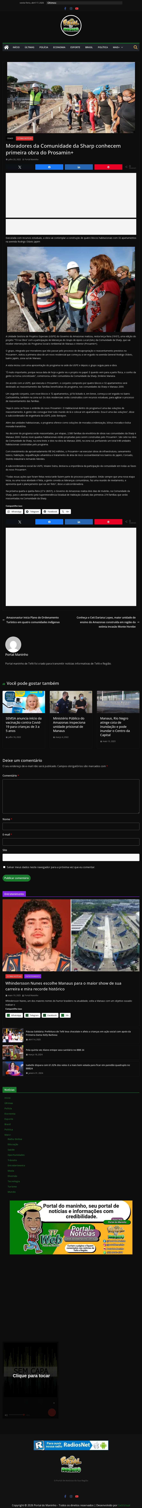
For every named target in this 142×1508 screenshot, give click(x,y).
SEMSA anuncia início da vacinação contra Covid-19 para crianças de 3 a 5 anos (24, 724)
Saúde (11, 1149)
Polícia (43, 47)
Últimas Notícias (24, 138)
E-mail (7, 834)
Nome (7, 819)
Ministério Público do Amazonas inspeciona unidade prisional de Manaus (69, 724)
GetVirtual (124, 1505)
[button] (121, 47)
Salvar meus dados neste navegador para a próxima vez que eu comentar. (51, 867)
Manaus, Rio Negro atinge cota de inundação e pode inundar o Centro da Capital (115, 726)
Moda (11, 1170)
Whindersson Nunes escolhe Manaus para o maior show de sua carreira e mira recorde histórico (63, 985)
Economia (59, 47)
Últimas (29, 47)
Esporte (75, 47)
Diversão (12, 1176)
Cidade (10, 138)
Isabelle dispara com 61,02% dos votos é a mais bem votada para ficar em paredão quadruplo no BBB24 (78, 1067)
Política (103, 47)
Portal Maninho (31, 159)
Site (5, 850)
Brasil (89, 47)
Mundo (12, 1191)
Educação (13, 1144)
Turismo (12, 1186)
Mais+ (116, 47)
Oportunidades (16, 1154)
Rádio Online (15, 1139)
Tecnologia (14, 1181)
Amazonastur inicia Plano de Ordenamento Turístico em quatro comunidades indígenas (31, 620)
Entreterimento (33, 976)
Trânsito (12, 1160)
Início (16, 47)
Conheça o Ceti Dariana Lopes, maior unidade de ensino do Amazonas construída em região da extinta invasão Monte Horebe (108, 622)
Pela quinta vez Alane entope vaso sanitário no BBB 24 (55, 1049)
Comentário (11, 775)
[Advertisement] (71, 195)
